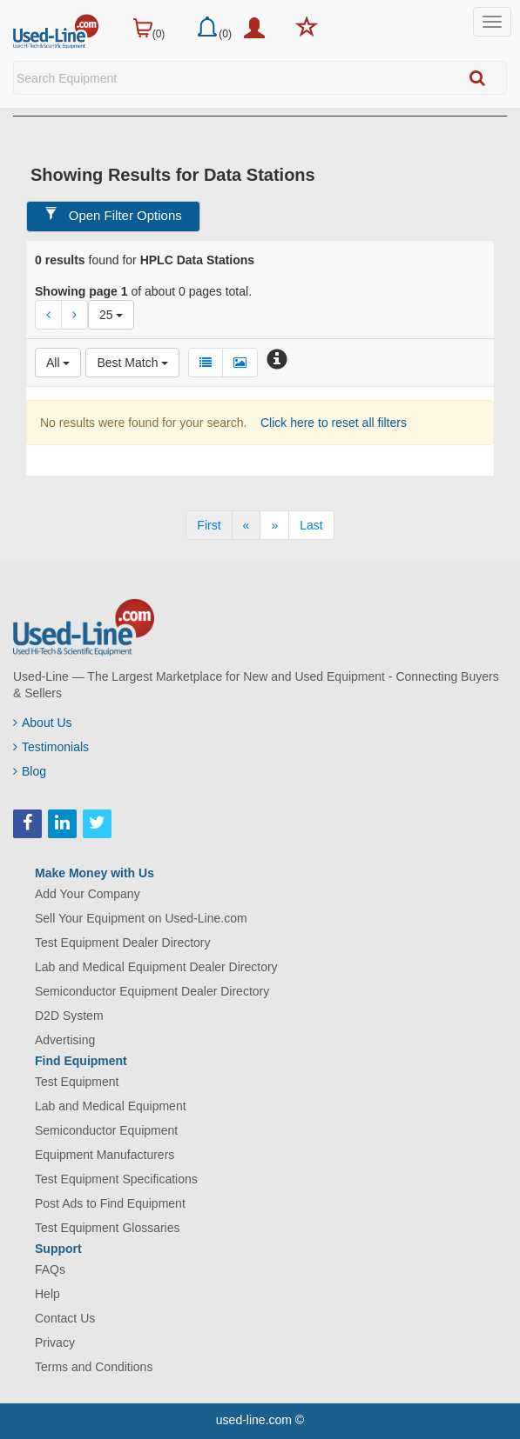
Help (47, 1294)
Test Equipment (77, 1082)
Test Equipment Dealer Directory (123, 942)
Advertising (65, 1040)
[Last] (311, 525)
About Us (42, 722)
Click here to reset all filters (332, 423)
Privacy (55, 1342)
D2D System (69, 1016)
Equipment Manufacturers (104, 1155)
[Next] (274, 525)
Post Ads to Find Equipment (110, 1203)
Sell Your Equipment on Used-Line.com (141, 918)
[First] (209, 525)
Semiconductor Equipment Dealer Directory (152, 991)
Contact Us (65, 1318)
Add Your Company (87, 894)
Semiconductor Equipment (106, 1130)
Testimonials (51, 747)
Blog (29, 771)
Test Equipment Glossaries (107, 1228)
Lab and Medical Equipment (110, 1106)
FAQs (50, 1269)
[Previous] (246, 525)
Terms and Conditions (93, 1367)
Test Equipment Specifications (116, 1179)
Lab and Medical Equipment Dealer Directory (156, 967)
